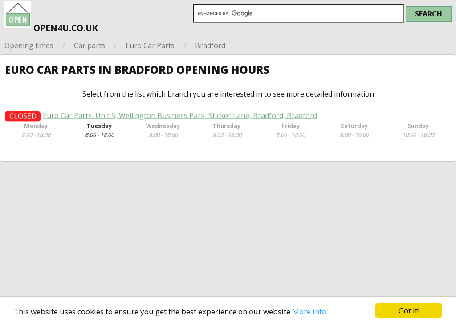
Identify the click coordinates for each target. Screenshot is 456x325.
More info (309, 311)
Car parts (89, 45)
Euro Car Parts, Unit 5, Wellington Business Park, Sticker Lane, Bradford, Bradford (180, 118)
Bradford (210, 45)
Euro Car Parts (150, 45)
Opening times (28, 45)
